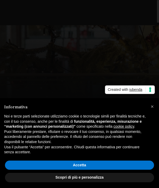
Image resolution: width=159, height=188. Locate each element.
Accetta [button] (79, 165)
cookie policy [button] (124, 126)
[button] (152, 106)
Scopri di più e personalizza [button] (79, 177)
